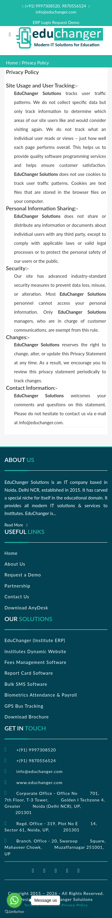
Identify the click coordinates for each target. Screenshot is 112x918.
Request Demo (65, 22)
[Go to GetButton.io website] (14, 912)
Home (12, 62)
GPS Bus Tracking (23, 706)
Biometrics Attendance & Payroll (40, 694)
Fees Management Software (35, 662)
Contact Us (16, 596)
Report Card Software (28, 673)
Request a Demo (22, 574)
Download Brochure (26, 716)
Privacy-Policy (75, 905)
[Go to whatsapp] (14, 900)
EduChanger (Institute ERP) (34, 640)
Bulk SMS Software (25, 684)
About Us (14, 564)
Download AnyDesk (26, 607)
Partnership (17, 585)
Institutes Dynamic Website (35, 651)
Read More (15, 525)
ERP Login (42, 22)
